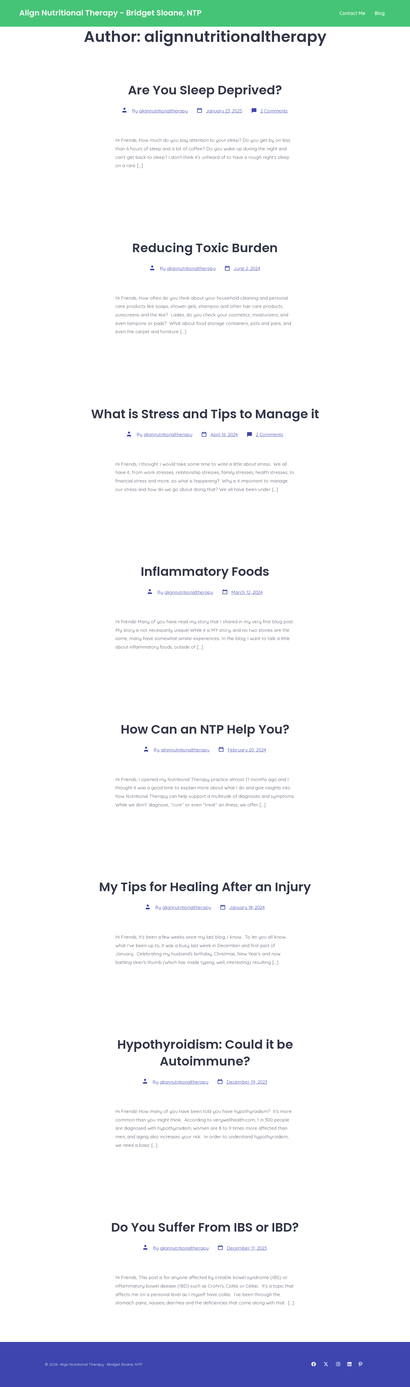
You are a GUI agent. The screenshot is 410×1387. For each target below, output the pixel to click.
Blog (380, 13)
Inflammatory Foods (205, 571)
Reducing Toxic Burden (205, 247)
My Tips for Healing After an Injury (205, 886)
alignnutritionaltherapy (163, 111)
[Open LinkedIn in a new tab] (349, 1364)
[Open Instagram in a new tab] (338, 1364)
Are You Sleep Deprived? (205, 90)
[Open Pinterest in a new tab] (360, 1364)
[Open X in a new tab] (326, 1364)
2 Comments (274, 111)
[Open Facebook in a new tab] (313, 1364)
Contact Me (352, 13)
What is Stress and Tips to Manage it (205, 414)
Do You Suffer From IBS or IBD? (205, 1227)
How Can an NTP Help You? (205, 729)
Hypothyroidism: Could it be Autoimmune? (205, 1053)
